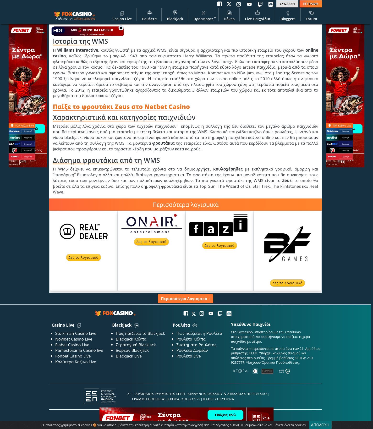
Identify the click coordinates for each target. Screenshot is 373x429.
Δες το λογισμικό (84, 257)
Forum (311, 15)
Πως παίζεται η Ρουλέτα (199, 333)
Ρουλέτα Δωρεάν (192, 350)
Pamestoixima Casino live (79, 350)
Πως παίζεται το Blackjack (140, 333)
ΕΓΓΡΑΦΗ (310, 3)
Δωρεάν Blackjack (132, 350)
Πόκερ (229, 15)
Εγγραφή (345, 131)
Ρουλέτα (149, 15)
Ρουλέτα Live (188, 356)
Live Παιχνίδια (257, 15)
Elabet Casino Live (72, 344)
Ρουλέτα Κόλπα (191, 339)
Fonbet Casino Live (73, 356)
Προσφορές (203, 15)
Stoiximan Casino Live (75, 333)
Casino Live (122, 15)
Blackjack (175, 15)
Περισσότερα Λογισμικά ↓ (185, 298)
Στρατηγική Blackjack (136, 344)
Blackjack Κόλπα (131, 339)
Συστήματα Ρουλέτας (196, 344)
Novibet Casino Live (73, 339)
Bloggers (287, 15)
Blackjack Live (129, 356)
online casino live (84, 18)
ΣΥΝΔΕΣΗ (287, 3)
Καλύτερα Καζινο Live (75, 361)
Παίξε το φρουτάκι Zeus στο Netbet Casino (121, 106)
